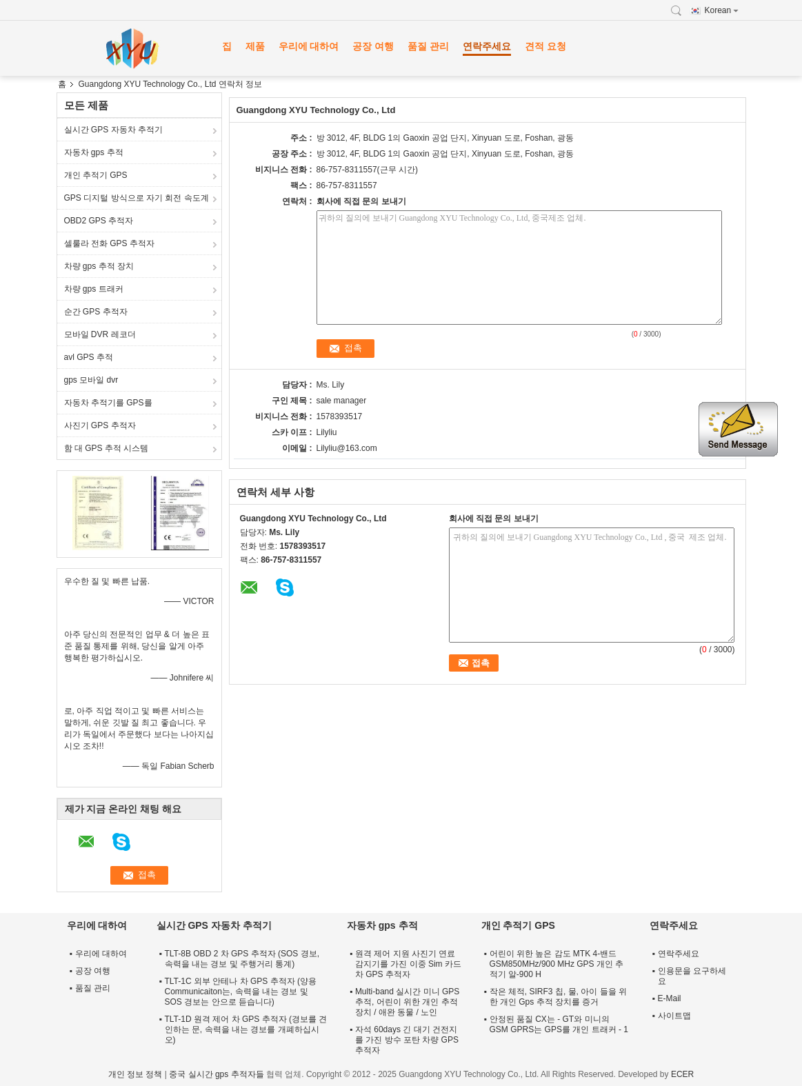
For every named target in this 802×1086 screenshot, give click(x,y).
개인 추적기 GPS (96, 175)
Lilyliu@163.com (347, 448)
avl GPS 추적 (88, 357)
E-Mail (669, 998)
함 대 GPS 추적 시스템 (106, 448)
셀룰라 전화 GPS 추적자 (109, 243)
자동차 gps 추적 (93, 152)
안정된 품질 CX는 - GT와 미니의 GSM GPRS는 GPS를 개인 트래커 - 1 (559, 1024)
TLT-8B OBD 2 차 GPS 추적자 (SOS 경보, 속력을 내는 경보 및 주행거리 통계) (242, 959)
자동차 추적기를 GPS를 (108, 403)
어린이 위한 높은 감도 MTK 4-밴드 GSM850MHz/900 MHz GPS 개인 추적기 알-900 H (557, 964)
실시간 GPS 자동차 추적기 (113, 129)
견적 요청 (545, 46)
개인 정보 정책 (135, 1074)
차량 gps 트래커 (93, 289)
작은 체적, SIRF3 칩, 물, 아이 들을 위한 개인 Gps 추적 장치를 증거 (558, 997)
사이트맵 (674, 1015)
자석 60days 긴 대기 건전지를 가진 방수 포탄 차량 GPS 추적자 (407, 1040)
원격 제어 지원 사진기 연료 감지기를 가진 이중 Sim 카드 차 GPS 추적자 (408, 964)
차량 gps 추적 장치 (99, 266)
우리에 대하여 (309, 46)
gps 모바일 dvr (91, 380)
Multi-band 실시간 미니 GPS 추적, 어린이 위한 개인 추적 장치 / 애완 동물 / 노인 (407, 1002)
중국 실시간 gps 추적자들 (216, 1074)
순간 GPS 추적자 (96, 311)
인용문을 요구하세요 (692, 976)
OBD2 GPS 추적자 (99, 220)
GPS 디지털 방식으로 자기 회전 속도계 (136, 198)
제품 (255, 46)
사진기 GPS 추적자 (100, 425)
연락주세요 (487, 46)
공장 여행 (373, 46)
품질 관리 (428, 46)
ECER (682, 1074)
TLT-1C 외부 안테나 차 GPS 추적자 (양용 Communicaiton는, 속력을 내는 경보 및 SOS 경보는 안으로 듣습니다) (241, 991)
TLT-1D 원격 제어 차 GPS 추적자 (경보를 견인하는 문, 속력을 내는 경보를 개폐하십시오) (246, 1029)
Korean (722, 10)
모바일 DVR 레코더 (100, 334)
